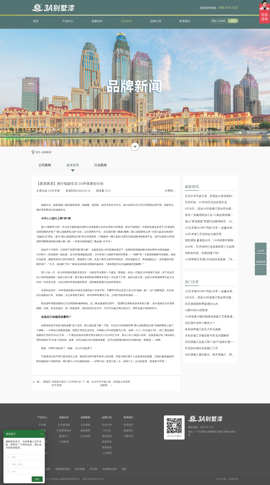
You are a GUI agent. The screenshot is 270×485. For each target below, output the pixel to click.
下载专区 (128, 436)
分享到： (170, 190)
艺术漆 (42, 425)
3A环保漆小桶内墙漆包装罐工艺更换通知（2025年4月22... (210, 316)
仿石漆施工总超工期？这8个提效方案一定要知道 (210, 341)
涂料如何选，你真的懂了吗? (202, 253)
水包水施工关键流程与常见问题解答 (207, 335)
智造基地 (107, 447)
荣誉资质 (107, 436)
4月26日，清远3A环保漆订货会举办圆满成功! (210, 208)
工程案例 (64, 441)
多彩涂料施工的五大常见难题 (203, 329)
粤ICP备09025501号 (93, 479)
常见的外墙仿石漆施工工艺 (201, 348)
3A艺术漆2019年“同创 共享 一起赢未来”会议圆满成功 (210, 227)
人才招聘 (107, 453)
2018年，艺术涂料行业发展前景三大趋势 (210, 246)
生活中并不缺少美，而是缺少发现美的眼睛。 (210, 196)
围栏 (124, 469)
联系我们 (184, 21)
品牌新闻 (126, 21)
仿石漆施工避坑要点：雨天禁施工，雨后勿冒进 (210, 354)
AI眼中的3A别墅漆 (196, 310)
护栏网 (93, 469)
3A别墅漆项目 (63, 430)
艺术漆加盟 (64, 425)
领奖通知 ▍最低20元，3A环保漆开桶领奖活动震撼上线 (210, 240)
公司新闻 (45, 165)
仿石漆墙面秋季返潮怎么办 (201, 303)
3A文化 (107, 430)
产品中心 (67, 21)
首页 (36, 21)
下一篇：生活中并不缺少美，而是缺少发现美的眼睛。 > (106, 383)
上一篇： (56, 383)
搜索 (233, 20)
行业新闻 (100, 165)
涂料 (47, 469)
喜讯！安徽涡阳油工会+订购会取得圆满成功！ (210, 214)
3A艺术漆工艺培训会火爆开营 (203, 234)
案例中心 (64, 436)
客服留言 (128, 430)
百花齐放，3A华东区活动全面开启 (206, 202)
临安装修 (80, 469)
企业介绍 (107, 425)
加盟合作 (97, 21)
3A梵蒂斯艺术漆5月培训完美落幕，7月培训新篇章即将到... (210, 259)
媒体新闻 (72, 165)
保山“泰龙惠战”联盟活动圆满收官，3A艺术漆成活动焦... (210, 221)
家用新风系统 (62, 469)
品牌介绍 (155, 21)
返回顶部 (260, 273)
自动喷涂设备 (109, 469)
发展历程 (107, 441)
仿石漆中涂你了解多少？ (200, 322)
